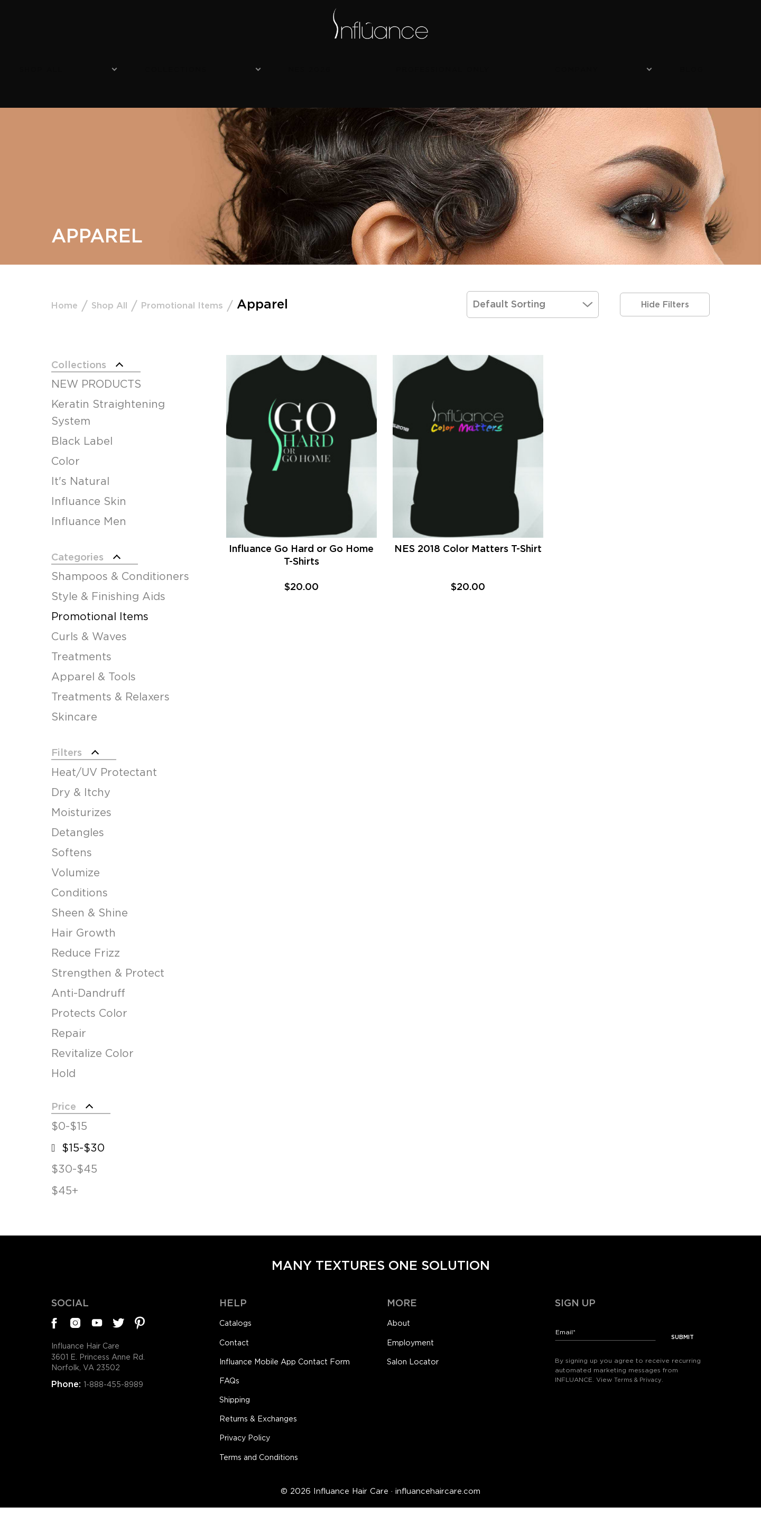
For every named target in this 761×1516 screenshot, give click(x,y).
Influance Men (88, 506)
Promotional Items (229, 285)
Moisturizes (81, 805)
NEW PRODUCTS (96, 369)
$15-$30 (83, 1145)
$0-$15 (69, 1123)
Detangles (77, 825)
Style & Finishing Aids (108, 585)
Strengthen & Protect (107, 966)
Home (70, 285)
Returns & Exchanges (264, 1424)
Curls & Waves (89, 626)
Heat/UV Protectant (104, 765)
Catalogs (237, 1321)
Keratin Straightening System (108, 398)
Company (518, 67)
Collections (265, 67)
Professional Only (433, 67)
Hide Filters (664, 285)
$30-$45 (74, 1167)
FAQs (230, 1383)
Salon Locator (416, 1362)
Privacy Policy (248, 1444)
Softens (71, 845)
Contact (236, 1341)
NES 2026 (349, 67)
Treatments (81, 646)
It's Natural (80, 466)
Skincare (74, 706)
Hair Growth (83, 926)
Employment (414, 1341)
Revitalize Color (92, 1046)
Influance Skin (88, 486)
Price (67, 1101)
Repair (68, 1026)
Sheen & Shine (89, 906)
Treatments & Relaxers (110, 686)
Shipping (238, 1403)
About (400, 1321)
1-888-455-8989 (116, 1388)
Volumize (75, 865)
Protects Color (89, 1006)
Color (65, 446)
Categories (85, 543)
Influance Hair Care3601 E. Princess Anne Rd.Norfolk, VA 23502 (105, 1358)
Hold (63, 1066)
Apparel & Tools (93, 666)
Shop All (179, 67)
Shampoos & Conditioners (120, 565)
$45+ (64, 1188)
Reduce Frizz (85, 946)
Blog (584, 67)
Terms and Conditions (265, 1465)
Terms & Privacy (640, 1372)
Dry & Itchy (80, 785)
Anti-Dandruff (88, 986)
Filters (71, 743)
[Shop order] (533, 285)
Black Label (82, 426)
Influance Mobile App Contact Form (296, 1362)
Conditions (79, 885)
